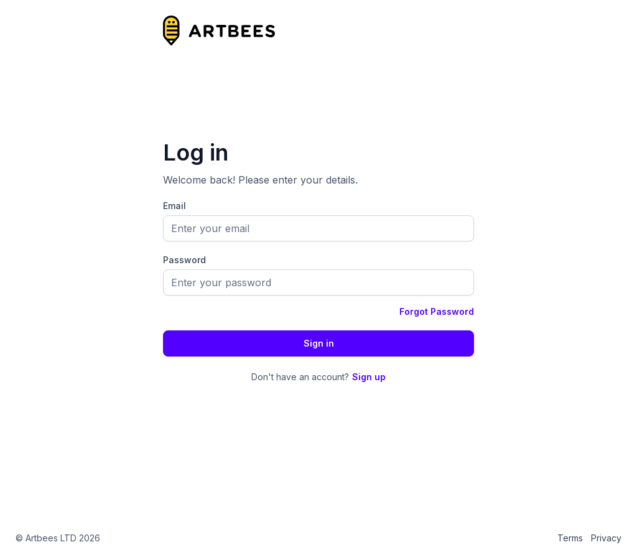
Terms (570, 538)
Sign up (369, 376)
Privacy (606, 538)
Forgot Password (436, 311)
